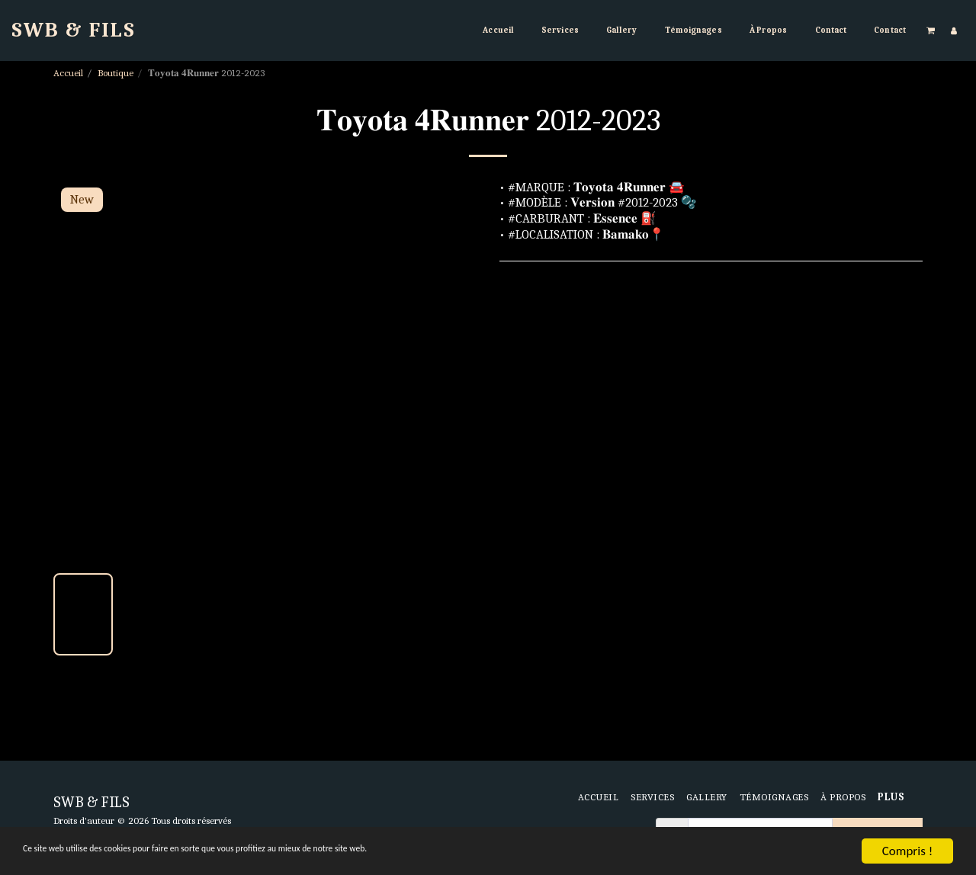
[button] (931, 30)
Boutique (115, 73)
